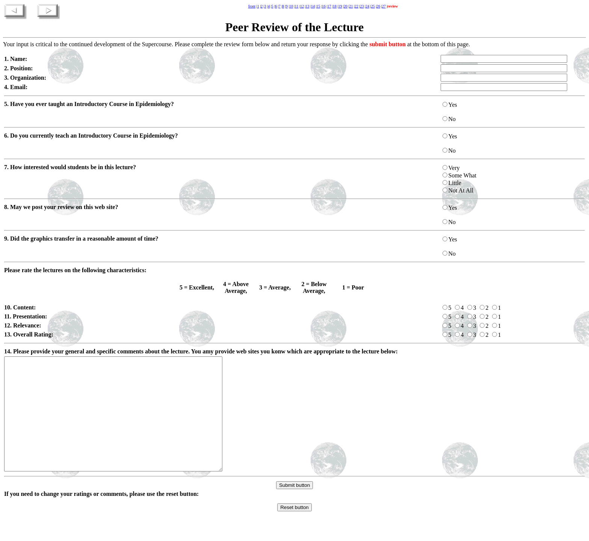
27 (384, 6)
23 (362, 6)
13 (307, 6)
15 (318, 6)
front (251, 6)
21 (351, 6)
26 (378, 6)
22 (356, 6)
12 (302, 6)
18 (335, 6)
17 (329, 6)
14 (313, 6)
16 (324, 6)
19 (340, 6)
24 (367, 6)
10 (291, 6)
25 (373, 6)
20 (345, 6)
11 (297, 6)
